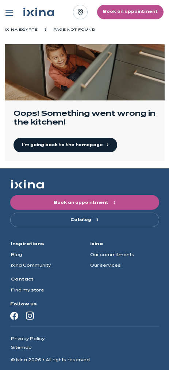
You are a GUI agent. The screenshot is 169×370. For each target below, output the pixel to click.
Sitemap (21, 348)
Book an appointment (82, 203)
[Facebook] (14, 316)
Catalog (81, 220)
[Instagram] (30, 316)
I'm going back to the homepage (63, 145)
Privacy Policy (28, 339)
